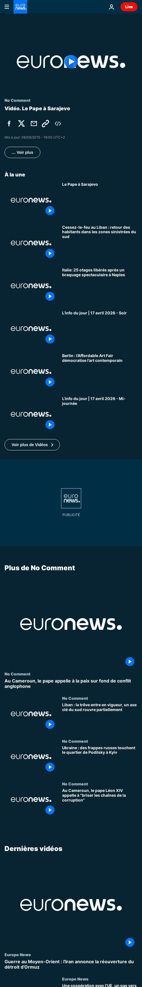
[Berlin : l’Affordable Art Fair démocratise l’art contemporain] (99, 371)
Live (129, 6)
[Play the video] (71, 62)
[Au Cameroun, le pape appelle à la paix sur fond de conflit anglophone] (71, 683)
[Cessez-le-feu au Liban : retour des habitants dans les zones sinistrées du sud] (99, 243)
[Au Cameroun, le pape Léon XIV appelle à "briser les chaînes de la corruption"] (99, 803)
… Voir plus (22, 152)
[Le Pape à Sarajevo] (99, 200)
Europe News (18, 954)
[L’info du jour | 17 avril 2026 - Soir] (99, 329)
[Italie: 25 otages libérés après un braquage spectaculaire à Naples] (99, 286)
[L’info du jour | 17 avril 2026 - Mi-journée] (99, 414)
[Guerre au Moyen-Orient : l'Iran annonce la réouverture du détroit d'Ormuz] (71, 964)
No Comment (17, 673)
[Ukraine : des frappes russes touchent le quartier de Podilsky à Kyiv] (99, 760)
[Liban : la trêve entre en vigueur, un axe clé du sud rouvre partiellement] (99, 717)
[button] (32, 444)
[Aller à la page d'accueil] (20, 7)
